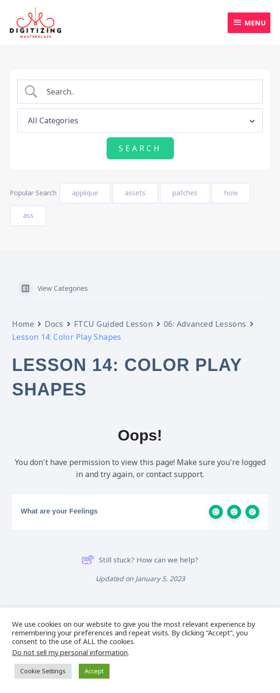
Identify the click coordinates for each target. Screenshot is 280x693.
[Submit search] (140, 149)
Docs (54, 324)
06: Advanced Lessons (205, 324)
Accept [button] (94, 671)
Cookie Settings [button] (43, 671)
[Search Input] (148, 92)
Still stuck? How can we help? (140, 560)
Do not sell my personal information (70, 652)
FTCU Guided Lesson (113, 324)
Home (23, 324)
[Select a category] (140, 121)
